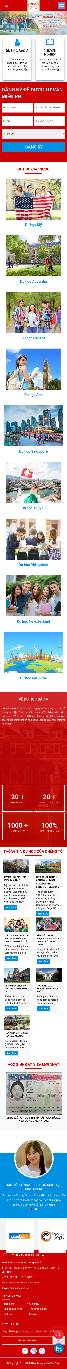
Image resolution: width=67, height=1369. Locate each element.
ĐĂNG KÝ (34, 147)
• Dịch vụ (7, 1314)
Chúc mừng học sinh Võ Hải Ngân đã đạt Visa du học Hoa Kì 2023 (34, 1119)
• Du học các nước (12, 1308)
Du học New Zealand (33, 621)
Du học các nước (33, 678)
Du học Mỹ (33, 225)
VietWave (55, 1363)
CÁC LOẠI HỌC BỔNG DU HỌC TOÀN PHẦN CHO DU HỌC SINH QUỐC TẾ (16, 938)
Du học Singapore (33, 451)
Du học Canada (33, 338)
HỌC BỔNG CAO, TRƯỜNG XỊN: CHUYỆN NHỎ (47, 989)
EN (6, 5)
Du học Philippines (33, 565)
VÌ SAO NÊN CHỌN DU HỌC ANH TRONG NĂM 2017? (16, 989)
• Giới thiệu (33, 1303)
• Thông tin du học (37, 1308)
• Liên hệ (32, 1314)
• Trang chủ (8, 1303)
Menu (61, 5)
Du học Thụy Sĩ (33, 508)
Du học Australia (33, 281)
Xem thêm (11, 907)
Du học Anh (33, 395)
